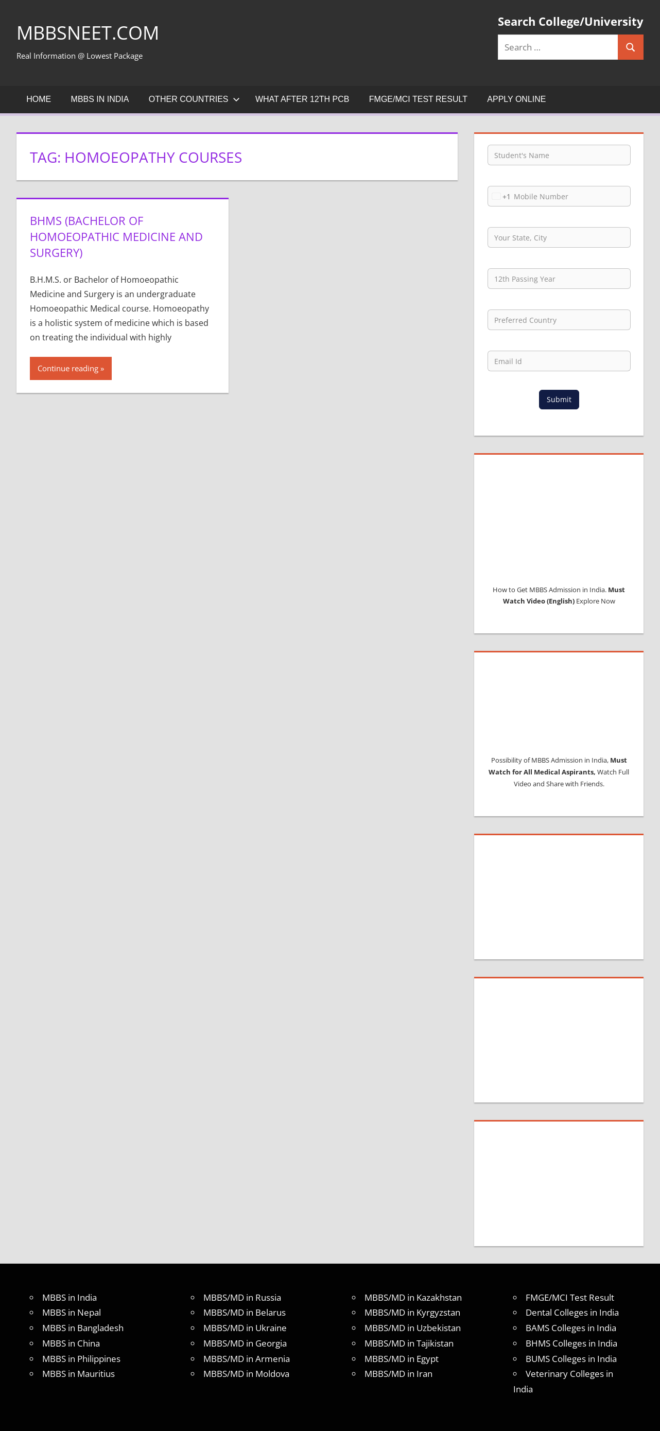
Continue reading (68, 368)
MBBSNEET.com (87, 32)
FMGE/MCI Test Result (418, 99)
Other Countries (194, 99)
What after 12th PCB (302, 99)
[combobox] (499, 196)
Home (38, 99)
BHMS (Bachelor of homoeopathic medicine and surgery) (116, 236)
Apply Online (516, 99)
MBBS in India (100, 99)
